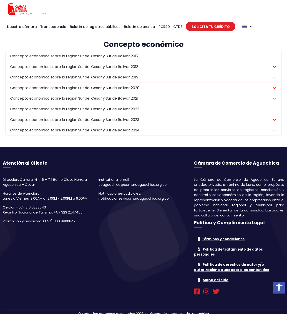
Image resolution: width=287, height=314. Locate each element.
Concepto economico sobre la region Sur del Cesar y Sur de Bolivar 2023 (74, 119)
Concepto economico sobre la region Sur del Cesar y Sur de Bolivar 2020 (74, 87)
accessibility (279, 287)
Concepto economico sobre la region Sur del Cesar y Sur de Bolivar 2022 (74, 109)
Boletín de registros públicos (95, 26)
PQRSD (164, 26)
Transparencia (53, 26)
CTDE (177, 26)
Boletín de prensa (139, 26)
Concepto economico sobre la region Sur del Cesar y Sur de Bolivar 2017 (74, 56)
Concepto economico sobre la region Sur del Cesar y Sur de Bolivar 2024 (75, 130)
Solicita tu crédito (210, 26)
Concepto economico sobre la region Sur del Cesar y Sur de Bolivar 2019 (74, 77)
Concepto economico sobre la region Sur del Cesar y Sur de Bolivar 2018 (74, 66)
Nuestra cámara (22, 26)
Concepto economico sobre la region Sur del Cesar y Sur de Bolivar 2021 (74, 98)
